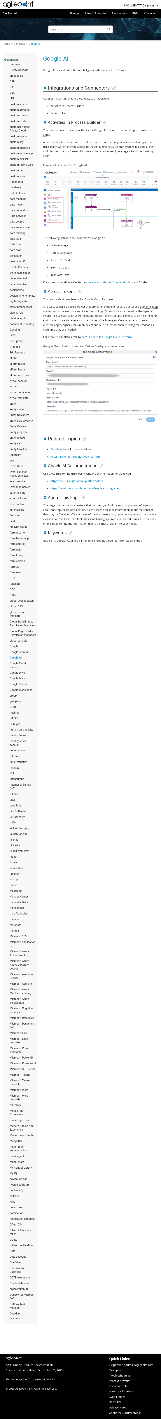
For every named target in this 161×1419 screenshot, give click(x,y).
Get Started (10, 13)
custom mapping (20, 147)
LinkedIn (15, 845)
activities (83, 130)
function (15, 583)
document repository (22, 324)
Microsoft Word (19, 1090)
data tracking (17, 233)
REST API (115, 1402)
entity (13, 403)
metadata (15, 925)
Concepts (149, 13)
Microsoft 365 (18, 936)
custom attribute (20, 110)
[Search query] (80, 29)
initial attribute (18, 762)
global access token (22, 600)
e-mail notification (20, 392)
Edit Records (17, 352)
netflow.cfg (16, 1190)
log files (14, 874)
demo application (20, 272)
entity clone (17, 409)
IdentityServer (18, 735)
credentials (16, 75)
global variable (18, 640)
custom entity (18, 121)
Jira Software (18, 811)
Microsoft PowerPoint (23, 1063)
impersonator (18, 750)
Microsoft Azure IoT (22, 983)
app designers (63, 325)
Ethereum (15, 455)
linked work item (19, 851)
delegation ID (18, 261)
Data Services (18, 216)
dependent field (19, 278)
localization (17, 868)
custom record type (21, 164)
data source (17, 221)
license (14, 839)
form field (15, 549)
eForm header (18, 369)
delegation (16, 255)
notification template (22, 1218)
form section (17, 561)
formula (14, 566)
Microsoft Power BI (21, 1057)
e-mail (13, 386)
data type (15, 238)
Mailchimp (16, 891)
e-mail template (19, 398)
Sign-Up (74, 13)
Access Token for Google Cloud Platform (107, 337)
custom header (19, 136)
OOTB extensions (20, 1277)
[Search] (109, 29)
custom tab (16, 170)
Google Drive (17, 672)
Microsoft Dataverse (22, 1018)
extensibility (17, 510)
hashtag (15, 712)
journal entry (17, 817)
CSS (12, 92)
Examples (115, 1370)
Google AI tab (58, 449)
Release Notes (118, 1407)
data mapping (18, 199)
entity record (17, 437)
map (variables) (19, 913)
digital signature (19, 301)
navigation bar (18, 1179)
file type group (18, 527)
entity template (19, 449)
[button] (5, 59)
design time (17, 290)
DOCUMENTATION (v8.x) (139, 5)
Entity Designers (19, 415)
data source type (20, 227)
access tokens (70, 299)
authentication (149, 306)
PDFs (135, 13)
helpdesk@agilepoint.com (137, 1365)
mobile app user (19, 1120)
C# (11, 87)
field (12, 521)
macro (14, 885)
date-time (15, 250)
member (15, 919)
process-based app (107, 142)
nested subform (19, 1184)
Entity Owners (18, 426)
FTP (12, 578)
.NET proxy (16, 341)
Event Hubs (16, 466)
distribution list (19, 318)
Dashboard (16, 182)
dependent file (18, 284)
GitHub (14, 595)
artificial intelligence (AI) (85, 70)
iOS (12, 773)
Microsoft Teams (20, 1074)
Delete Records (19, 267)
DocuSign (15, 329)
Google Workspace (21, 690)
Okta (12, 1251)
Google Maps (18, 678)
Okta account (18, 1256)
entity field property (21, 420)
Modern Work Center (22, 1135)
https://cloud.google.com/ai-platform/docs (76, 481)
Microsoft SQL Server (22, 1069)
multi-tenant (17, 1162)
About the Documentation (125, 1413)
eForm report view (21, 375)
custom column (19, 115)
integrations (17, 779)
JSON (13, 822)
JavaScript (16, 805)
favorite (14, 515)
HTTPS (14, 718)
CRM (12, 81)
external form (18, 498)
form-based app (19, 538)
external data (17, 492)
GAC (12, 589)
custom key (17, 142)
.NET (13, 335)
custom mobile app (21, 153)
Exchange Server (20, 487)
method (14, 930)
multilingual (17, 1156)
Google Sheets (18, 684)
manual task (17, 907)
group (13, 695)
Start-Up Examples (95, 13)
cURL (13, 98)
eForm (14, 358)
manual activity (19, 902)
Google (14, 646)
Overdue (15, 1313)
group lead (16, 701)
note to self (16, 1207)
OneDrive (15, 1262)
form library (17, 555)
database (15, 187)
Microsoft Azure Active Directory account (19, 964)
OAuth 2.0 (16, 1224)
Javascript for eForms (122, 1391)
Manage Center (19, 896)
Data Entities (17, 193)
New (12, 1201)
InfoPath (15, 756)
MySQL (14, 1173)
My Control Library (21, 1167)
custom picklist (19, 159)
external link (17, 504)
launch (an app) (19, 834)
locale (13, 862)
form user (15, 572)
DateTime (15, 244)
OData (13, 1239)
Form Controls (118, 1386)
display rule (16, 312)
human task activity (21, 729)
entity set (15, 443)
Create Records (19, 70)
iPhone (14, 794)
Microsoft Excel (19, 1033)
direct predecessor (21, 307)
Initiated (15, 767)
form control (17, 544)
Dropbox (15, 346)
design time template (22, 295)
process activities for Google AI (105, 282)
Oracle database (19, 1283)
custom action (18, 104)
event (13, 460)
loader (13, 856)
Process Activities (120, 1381)
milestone (16, 1105)
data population (19, 210)
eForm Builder (18, 363)
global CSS (16, 606)
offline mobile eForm (22, 1245)
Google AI (34, 43)
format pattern (18, 532)
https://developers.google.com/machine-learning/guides (84, 488)
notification (16, 1213)
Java (12, 799)
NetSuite (15, 1196)
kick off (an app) (19, 828)
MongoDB (16, 1141)
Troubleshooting (119, 1375)
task (86, 142)
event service (18, 481)
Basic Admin (119, 13)
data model (16, 204)
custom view (17, 176)
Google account (19, 652)
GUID (13, 707)
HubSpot (15, 724)
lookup (14, 879)
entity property (18, 432)
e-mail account (18, 381)
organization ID (19, 1289)
